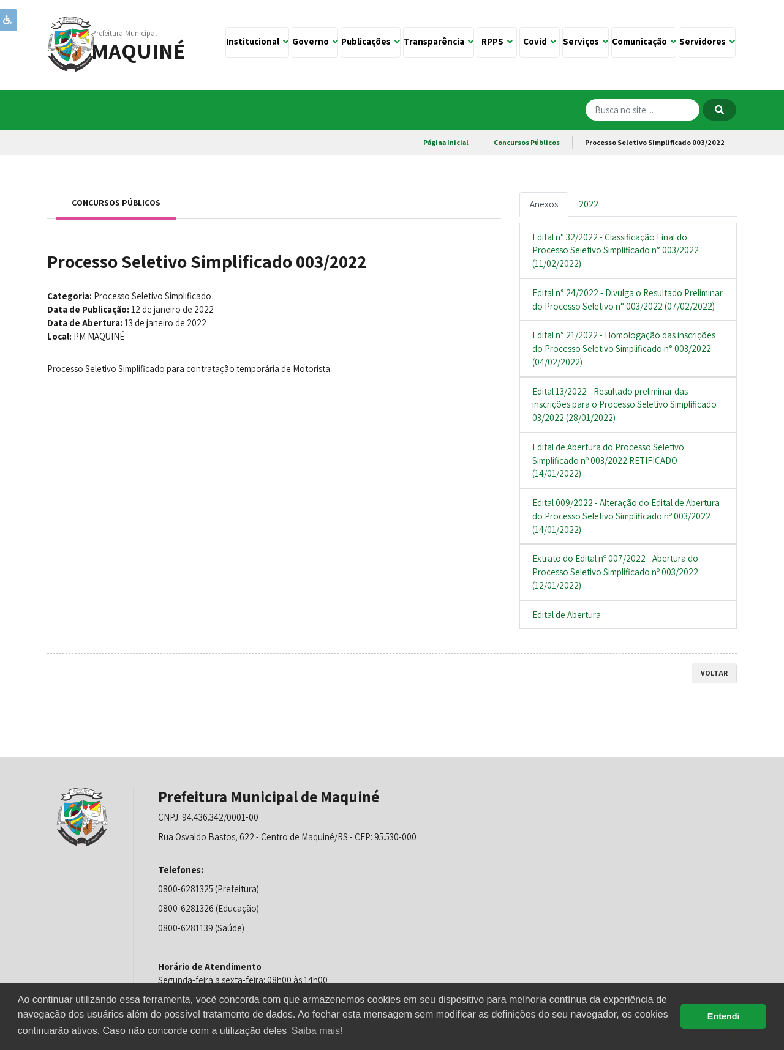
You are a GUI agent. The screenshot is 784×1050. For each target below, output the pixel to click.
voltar (714, 672)
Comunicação (644, 41)
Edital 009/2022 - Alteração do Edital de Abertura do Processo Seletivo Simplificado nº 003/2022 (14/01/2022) (626, 516)
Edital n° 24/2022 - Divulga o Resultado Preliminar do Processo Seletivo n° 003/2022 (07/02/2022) (627, 299)
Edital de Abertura (566, 614)
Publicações (370, 41)
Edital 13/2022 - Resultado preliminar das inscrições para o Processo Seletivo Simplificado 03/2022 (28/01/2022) (624, 404)
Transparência (438, 41)
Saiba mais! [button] (317, 1031)
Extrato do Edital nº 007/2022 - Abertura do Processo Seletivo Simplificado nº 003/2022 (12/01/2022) (615, 572)
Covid (539, 41)
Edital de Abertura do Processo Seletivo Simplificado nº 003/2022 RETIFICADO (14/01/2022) (608, 460)
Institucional (257, 41)
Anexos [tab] (544, 204)
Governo (315, 41)
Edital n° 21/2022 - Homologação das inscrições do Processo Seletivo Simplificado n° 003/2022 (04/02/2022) (623, 348)
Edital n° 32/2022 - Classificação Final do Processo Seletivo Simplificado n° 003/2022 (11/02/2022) (615, 250)
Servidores (707, 41)
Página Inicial (446, 142)
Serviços (585, 41)
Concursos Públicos (527, 142)
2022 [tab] (588, 204)
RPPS (497, 41)
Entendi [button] (723, 1016)
